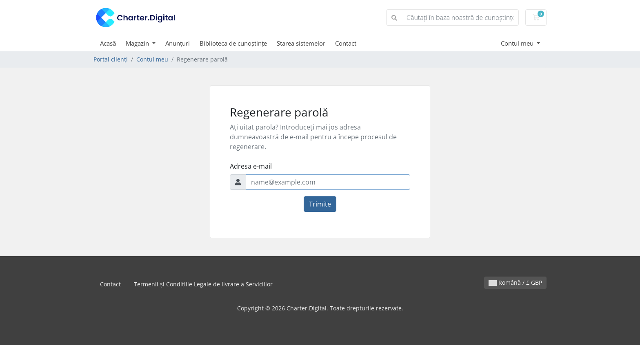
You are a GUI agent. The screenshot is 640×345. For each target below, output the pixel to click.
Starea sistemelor (301, 43)
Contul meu (518, 43)
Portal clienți (110, 59)
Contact (345, 43)
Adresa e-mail (251, 166)
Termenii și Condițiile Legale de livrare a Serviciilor (203, 284)
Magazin (138, 43)
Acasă (108, 43)
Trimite (320, 204)
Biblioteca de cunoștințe (233, 43)
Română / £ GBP (515, 282)
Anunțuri (177, 43)
